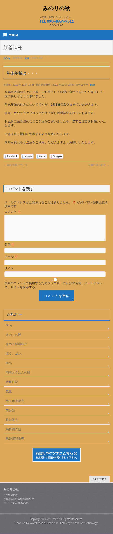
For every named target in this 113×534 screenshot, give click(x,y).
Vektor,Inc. (77, 523)
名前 (9, 250)
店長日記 (12, 387)
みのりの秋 (56, 8)
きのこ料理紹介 (16, 349)
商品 (9, 368)
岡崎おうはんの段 (18, 377)
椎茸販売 (12, 425)
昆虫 (9, 396)
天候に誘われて (98, 165)
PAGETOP (99, 479)
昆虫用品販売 (15, 406)
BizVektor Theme (56, 523)
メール (11, 261)
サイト (9, 273)
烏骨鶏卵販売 (15, 444)
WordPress (36, 523)
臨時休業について (15, 165)
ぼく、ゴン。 (15, 358)
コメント (12, 211)
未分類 (10, 415)
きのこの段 (13, 340)
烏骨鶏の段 (13, 434)
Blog (92, 84)
